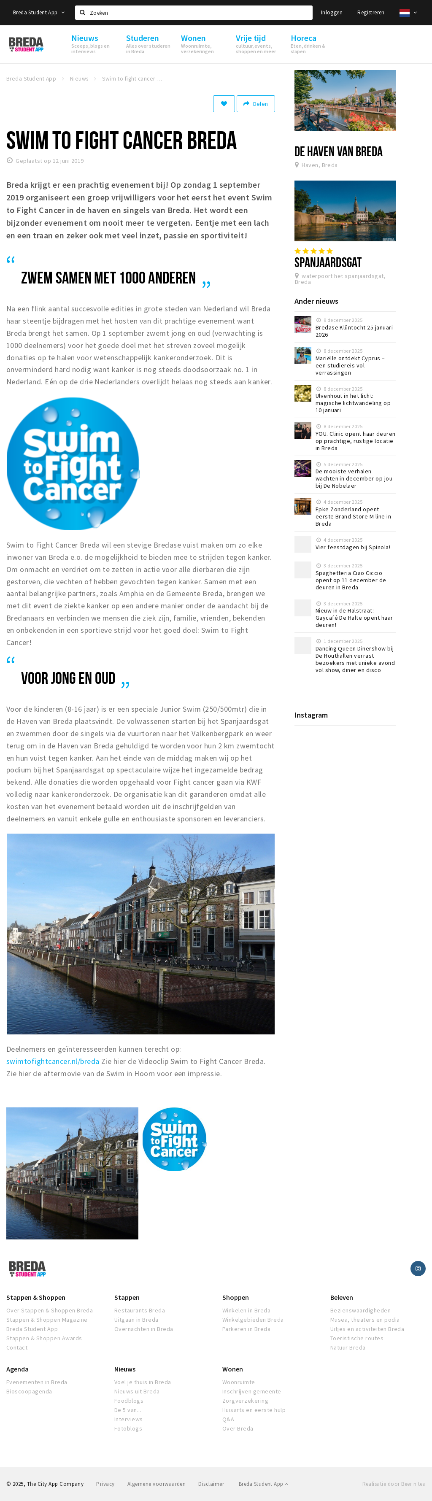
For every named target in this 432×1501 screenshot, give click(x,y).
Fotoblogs (128, 1428)
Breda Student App (39, 12)
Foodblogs (128, 1400)
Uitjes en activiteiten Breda (367, 1329)
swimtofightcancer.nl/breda (52, 1061)
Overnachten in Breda (143, 1329)
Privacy (105, 1484)
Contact (16, 1347)
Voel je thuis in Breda (142, 1382)
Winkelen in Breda (246, 1310)
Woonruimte (238, 1382)
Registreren (370, 12)
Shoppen (235, 1297)
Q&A (228, 1419)
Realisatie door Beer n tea (394, 1484)
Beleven (341, 1297)
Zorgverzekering (245, 1400)
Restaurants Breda (139, 1310)
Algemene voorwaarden (156, 1484)
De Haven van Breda (338, 151)
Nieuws (124, 1369)
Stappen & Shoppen (35, 1297)
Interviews (128, 1419)
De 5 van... (127, 1410)
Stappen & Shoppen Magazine (46, 1319)
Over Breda (238, 1428)
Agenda (17, 1369)
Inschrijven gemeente (251, 1391)
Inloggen (332, 12)
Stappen (127, 1297)
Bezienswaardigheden (360, 1310)
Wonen (232, 1369)
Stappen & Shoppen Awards (44, 1338)
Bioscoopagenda (29, 1391)
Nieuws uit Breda (137, 1391)
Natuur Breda (348, 1347)
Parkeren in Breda (246, 1329)
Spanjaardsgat (328, 262)
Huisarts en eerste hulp (254, 1410)
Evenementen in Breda (37, 1382)
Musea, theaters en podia (365, 1319)
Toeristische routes (356, 1338)
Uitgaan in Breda (136, 1319)
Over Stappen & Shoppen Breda (49, 1310)
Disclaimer (211, 1484)
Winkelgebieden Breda (253, 1319)
